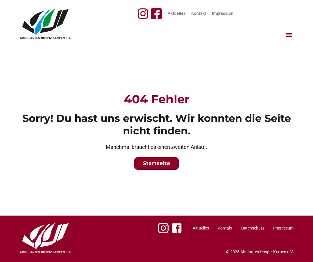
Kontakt (198, 13)
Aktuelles (176, 13)
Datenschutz (252, 228)
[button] (289, 34)
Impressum (222, 13)
